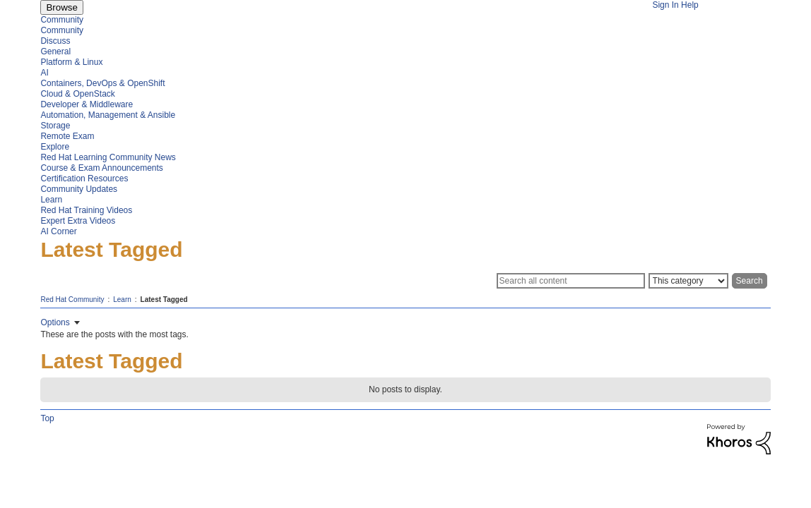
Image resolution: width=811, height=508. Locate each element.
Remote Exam (67, 136)
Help (690, 5)
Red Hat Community (72, 299)
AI (44, 73)
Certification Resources (84, 178)
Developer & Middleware (86, 104)
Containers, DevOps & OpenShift (102, 83)
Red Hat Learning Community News (107, 157)
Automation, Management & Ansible (107, 115)
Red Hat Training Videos (86, 210)
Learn (51, 200)
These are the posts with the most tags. (114, 334)
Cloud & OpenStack (77, 94)
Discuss (55, 41)
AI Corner (58, 231)
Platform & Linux (71, 62)
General (55, 51)
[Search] (571, 281)
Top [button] (47, 418)
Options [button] (54, 322)
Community (61, 20)
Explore (54, 147)
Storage (55, 126)
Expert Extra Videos (77, 221)
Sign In (665, 5)
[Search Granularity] (688, 281)
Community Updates (78, 189)
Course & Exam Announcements (101, 168)
